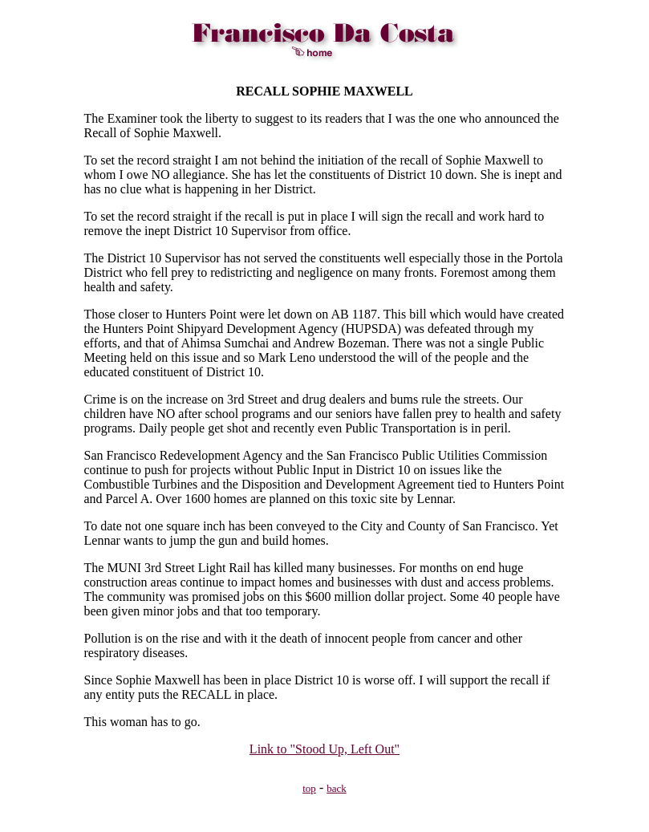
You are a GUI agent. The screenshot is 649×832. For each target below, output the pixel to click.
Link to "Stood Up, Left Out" (324, 749)
